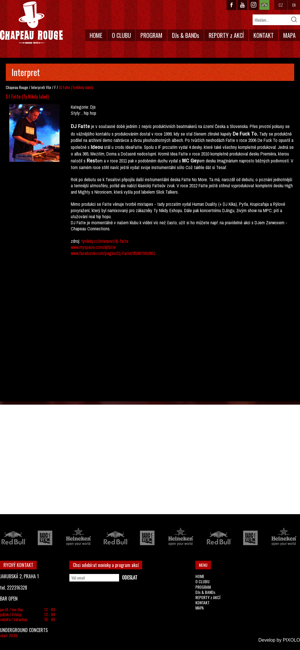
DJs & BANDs (185, 35)
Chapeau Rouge (17, 87)
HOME (96, 35)
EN (294, 5)
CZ (281, 5)
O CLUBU (121, 35)
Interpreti (38, 87)
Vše (48, 87)
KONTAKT (263, 35)
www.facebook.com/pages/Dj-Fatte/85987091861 (113, 253)
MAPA (289, 35)
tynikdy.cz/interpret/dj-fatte (104, 241)
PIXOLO (291, 640)
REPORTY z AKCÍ (226, 35)
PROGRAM (151, 35)
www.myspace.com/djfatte (93, 247)
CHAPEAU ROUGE (31, 22)
